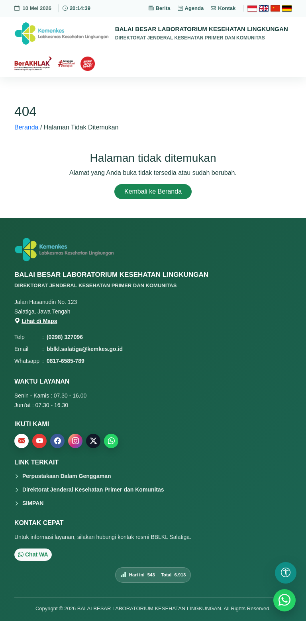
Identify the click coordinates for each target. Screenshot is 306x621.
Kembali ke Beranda (153, 191)
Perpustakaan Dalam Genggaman (66, 476)
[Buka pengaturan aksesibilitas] (285, 573)
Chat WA (33, 554)
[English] (264, 8)
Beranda (26, 127)
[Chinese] (275, 8)
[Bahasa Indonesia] (252, 8)
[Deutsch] (287, 8)
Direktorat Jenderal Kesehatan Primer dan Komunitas (93, 489)
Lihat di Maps (35, 321)
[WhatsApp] (284, 600)
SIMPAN (32, 503)
